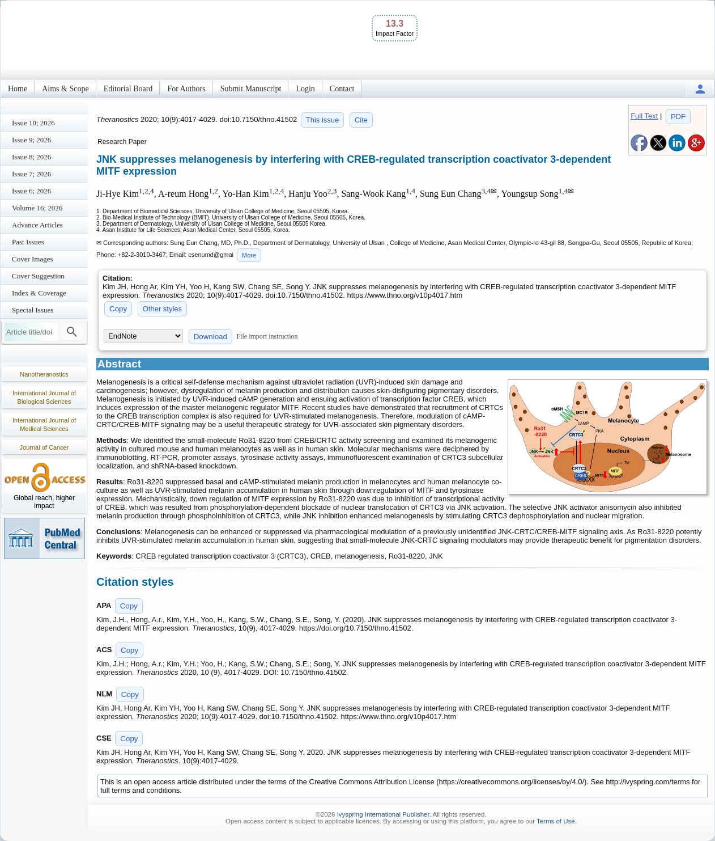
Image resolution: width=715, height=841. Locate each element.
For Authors (186, 88)
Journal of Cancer (44, 447)
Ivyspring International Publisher (383, 814)
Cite (361, 120)
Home (17, 88)
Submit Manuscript (251, 88)
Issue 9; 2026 (31, 140)
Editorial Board (128, 88)
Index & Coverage (39, 293)
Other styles (162, 309)
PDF (678, 116)
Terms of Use (556, 821)
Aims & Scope (65, 88)
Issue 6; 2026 (31, 191)
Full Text (644, 116)
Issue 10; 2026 (33, 123)
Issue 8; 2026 (31, 157)
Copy (118, 309)
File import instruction (267, 336)
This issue (322, 120)
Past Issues (28, 242)
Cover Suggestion (38, 276)
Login (305, 88)
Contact (342, 88)
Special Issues (32, 310)
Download (210, 336)
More (249, 255)
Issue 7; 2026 (31, 174)
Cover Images (32, 259)
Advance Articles (37, 225)
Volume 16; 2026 (37, 208)
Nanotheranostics (44, 374)
